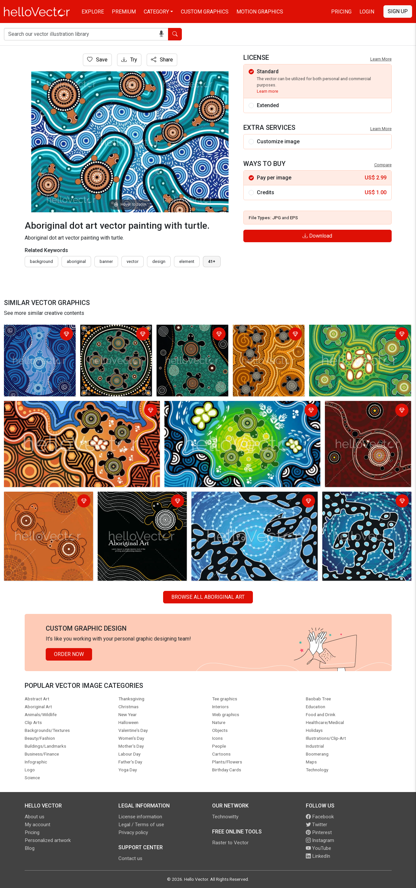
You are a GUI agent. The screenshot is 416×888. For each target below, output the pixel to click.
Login (366, 12)
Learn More (381, 59)
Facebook (320, 817)
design (158, 261)
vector (132, 261)
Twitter (316, 825)
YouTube (318, 848)
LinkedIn (318, 856)
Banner (106, 261)
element (186, 261)
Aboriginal (76, 261)
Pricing (341, 12)
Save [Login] (97, 60)
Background (41, 261)
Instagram (320, 840)
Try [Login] (129, 60)
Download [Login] (317, 236)
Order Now (69, 654)
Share (162, 60)
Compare (383, 164)
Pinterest (319, 832)
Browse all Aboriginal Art (208, 597)
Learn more (267, 91)
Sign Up (398, 11)
